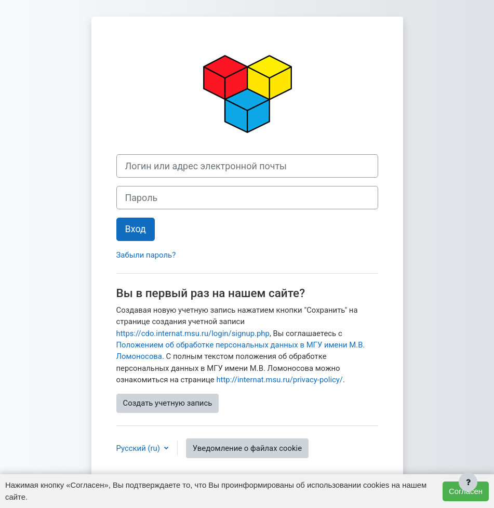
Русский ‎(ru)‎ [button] (139, 448)
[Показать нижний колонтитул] (468, 482)
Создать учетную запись (167, 403)
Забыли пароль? (146, 255)
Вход (135, 228)
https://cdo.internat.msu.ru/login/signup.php (193, 333)
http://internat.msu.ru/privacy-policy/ (279, 379)
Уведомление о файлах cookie (247, 448)
